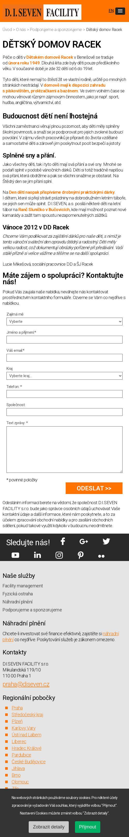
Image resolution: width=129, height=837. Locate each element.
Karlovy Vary (23, 728)
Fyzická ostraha (18, 593)
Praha (17, 708)
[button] (120, 11)
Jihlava (18, 768)
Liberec (19, 741)
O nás (21, 29)
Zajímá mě (15, 314)
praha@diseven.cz (26, 684)
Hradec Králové (26, 748)
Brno (16, 775)
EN (111, 10)
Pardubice (21, 755)
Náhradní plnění (18, 601)
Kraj (9, 368)
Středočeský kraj (27, 714)
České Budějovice (28, 761)
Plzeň (17, 721)
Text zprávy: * (17, 423)
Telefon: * (14, 386)
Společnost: (15, 404)
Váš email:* (15, 350)
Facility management (23, 585)
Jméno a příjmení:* (21, 332)
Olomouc (20, 781)
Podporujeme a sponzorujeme (56, 29)
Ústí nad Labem (26, 734)
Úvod (8, 29)
